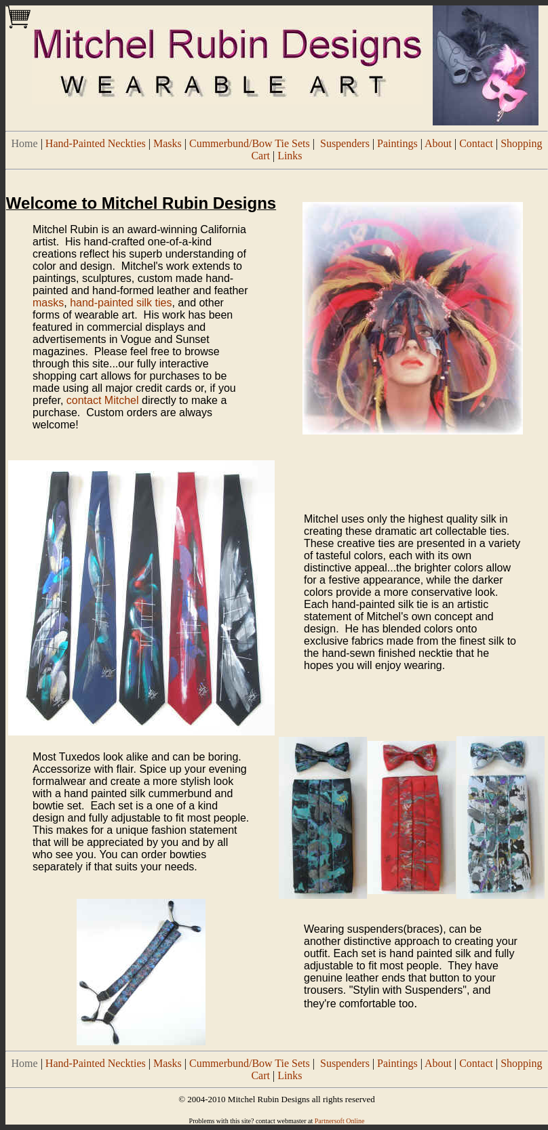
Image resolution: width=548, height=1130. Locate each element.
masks (48, 302)
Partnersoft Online (340, 1121)
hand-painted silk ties (121, 302)
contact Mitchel (102, 400)
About (438, 143)
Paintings (397, 143)
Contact (476, 143)
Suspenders (345, 143)
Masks (167, 143)
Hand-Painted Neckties (95, 143)
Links (289, 155)
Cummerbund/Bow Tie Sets (249, 143)
